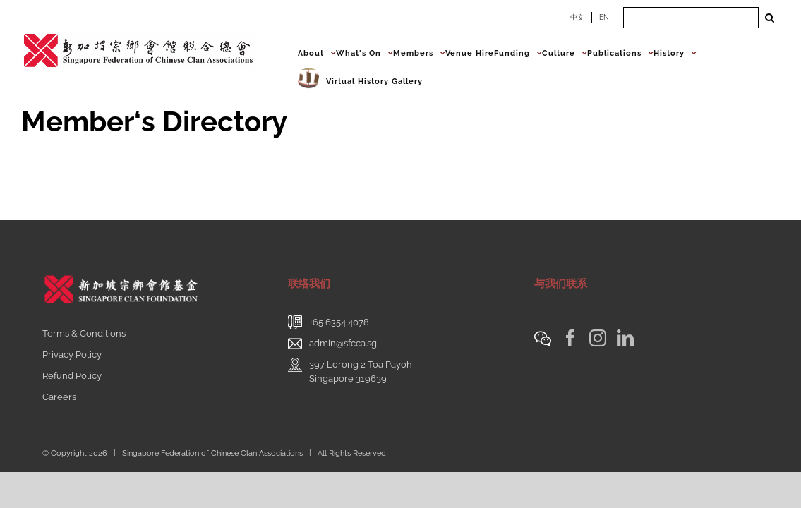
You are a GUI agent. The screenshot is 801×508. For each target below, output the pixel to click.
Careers (59, 397)
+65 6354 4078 (339, 322)
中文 (577, 17)
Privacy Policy (72, 354)
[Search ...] (691, 17)
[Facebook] (570, 337)
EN (604, 17)
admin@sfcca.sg (343, 343)
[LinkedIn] (625, 337)
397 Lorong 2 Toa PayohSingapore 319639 (360, 371)
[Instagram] (597, 337)
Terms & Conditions (84, 333)
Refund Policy (72, 375)
